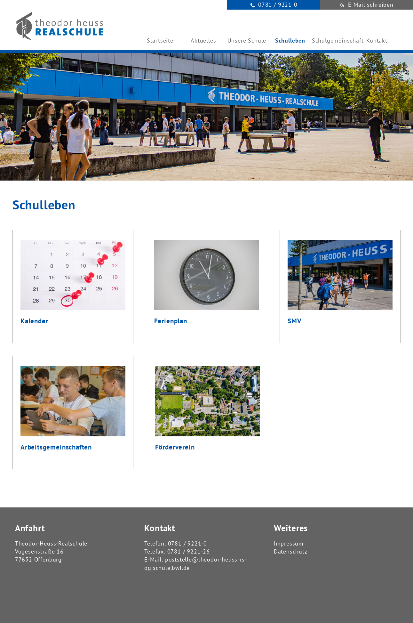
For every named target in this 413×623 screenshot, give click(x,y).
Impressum (289, 543)
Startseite (160, 40)
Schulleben (290, 40)
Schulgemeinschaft (333, 40)
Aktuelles (203, 40)
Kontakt (376, 40)
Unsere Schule (246, 40)
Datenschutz (290, 551)
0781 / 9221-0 (187, 543)
